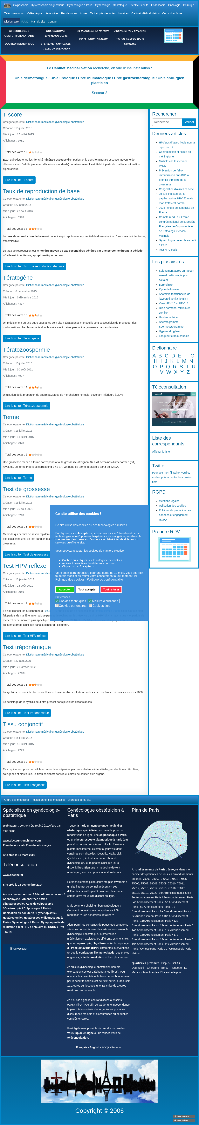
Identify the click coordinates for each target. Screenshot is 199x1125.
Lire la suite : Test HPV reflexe (25, 635)
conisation (86, 952)
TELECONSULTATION (56, 48)
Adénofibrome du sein (48, 894)
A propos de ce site (79, 799)
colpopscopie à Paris (113, 834)
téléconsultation (93, 957)
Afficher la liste (161, 451)
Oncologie (174, 5)
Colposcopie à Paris (37, 908)
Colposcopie (20, 5)
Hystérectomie (12, 917)
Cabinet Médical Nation (145, 13)
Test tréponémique (27, 647)
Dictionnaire (11, 21)
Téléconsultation (14, 13)
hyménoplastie (104, 952)
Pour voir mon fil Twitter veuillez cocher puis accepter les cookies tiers (171, 477)
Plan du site (38, 21)
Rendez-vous (69, 13)
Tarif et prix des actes (103, 13)
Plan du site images (38, 845)
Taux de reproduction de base (41, 191)
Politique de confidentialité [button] (105, 579)
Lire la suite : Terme (18, 477)
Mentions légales (169, 501)
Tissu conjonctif (23, 724)
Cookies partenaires (72, 605)
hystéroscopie (103, 943)
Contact (52, 21)
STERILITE (47, 43)
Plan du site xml (13, 845)
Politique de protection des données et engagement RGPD (175, 515)
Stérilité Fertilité (139, 5)
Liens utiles (51, 13)
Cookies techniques (72, 601)
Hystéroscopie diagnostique (47, 5)
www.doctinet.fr (13, 874)
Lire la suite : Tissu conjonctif (25, 785)
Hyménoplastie (46, 913)
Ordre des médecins (16, 799)
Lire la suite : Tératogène (22, 338)
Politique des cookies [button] (70, 579)
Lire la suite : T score (19, 180)
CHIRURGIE (63, 43)
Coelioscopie (12, 908)
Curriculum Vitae (172, 13)
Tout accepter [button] (87, 589)
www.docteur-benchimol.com (22, 840)
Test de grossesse (26, 489)
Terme (11, 417)
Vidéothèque (34, 13)
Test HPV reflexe (24, 565)
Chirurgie (188, 5)
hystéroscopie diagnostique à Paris (99, 839)
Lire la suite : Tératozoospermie (26, 405)
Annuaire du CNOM (43, 927)
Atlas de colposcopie (39, 903)
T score (12, 114)
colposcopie (83, 943)
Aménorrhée (30, 899)
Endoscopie (158, 5)
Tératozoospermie (26, 349)
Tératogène (18, 277)
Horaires (123, 13)
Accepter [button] (65, 589)
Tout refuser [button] (111, 589)
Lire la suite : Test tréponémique (27, 713)
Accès (83, 13)
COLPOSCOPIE (55, 31)
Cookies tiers (101, 605)
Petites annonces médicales (48, 799)
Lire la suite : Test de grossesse (26, 554)
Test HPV (23, 927)
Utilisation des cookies (172, 505)
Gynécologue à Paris (79, 5)
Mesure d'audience (105, 601)
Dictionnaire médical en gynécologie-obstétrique (55, 121)
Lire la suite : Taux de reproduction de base (34, 266)
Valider (189, 122)
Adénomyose (11, 899)
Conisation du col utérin (18, 913)
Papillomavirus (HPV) (85, 947)
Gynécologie (102, 5)
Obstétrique (120, 5)
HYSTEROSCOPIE (56, 35)
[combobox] (167, 122)
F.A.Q (24, 21)
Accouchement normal (17, 894)
